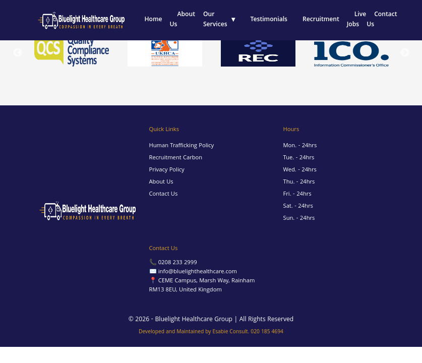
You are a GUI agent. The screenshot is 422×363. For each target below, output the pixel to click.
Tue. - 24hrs (299, 158)
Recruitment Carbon (176, 158)
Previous (18, 53)
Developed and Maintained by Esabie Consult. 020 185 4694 (211, 332)
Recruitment (321, 20)
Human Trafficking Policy (181, 146)
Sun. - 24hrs (299, 218)
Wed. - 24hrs (300, 170)
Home (153, 20)
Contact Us (382, 20)
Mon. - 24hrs (300, 146)
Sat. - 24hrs (298, 206)
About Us (182, 20)
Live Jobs (356, 20)
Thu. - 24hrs (299, 182)
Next (405, 53)
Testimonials (269, 20)
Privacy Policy (167, 170)
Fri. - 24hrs (297, 194)
